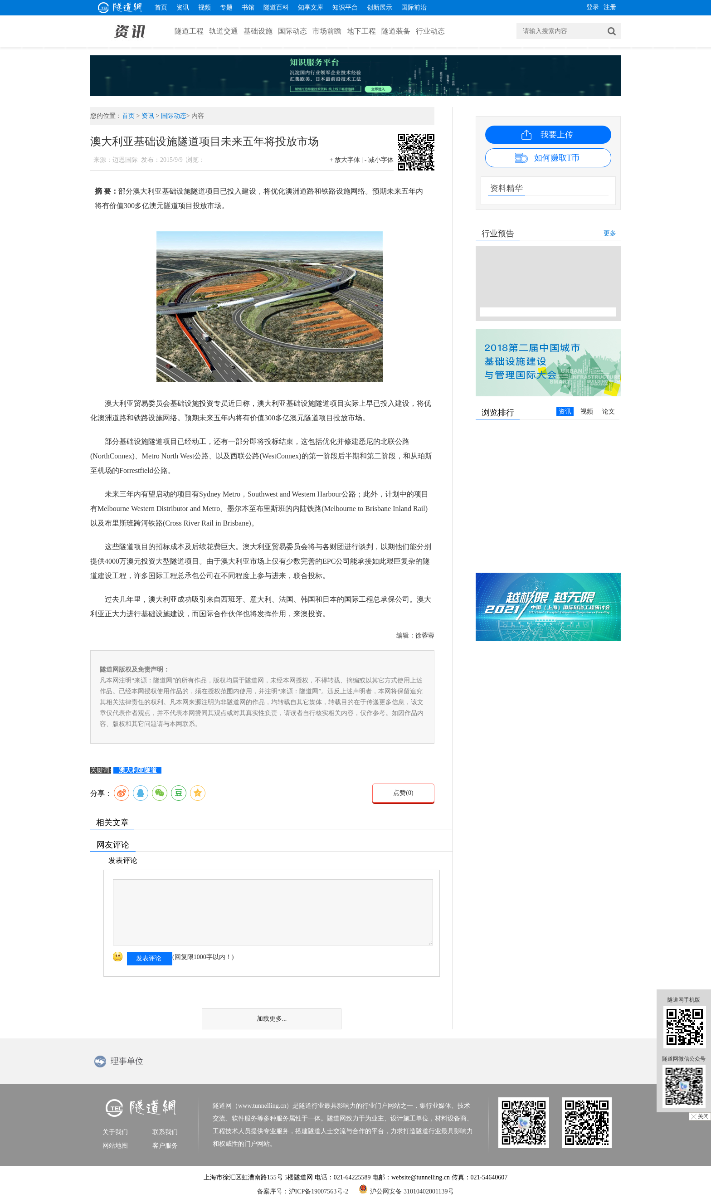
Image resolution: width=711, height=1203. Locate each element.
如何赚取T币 (557, 157)
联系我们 (165, 1132)
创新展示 (379, 7)
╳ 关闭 (700, 1116)
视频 (204, 7)
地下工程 (361, 31)
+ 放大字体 (345, 159)
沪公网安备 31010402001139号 (406, 1188)
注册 (610, 7)
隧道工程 (189, 31)
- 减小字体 (379, 159)
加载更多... (272, 1018)
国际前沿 (414, 7)
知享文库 (310, 7)
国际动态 (292, 31)
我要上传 (557, 134)
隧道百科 (276, 7)
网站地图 (115, 1145)
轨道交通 (223, 31)
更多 (610, 233)
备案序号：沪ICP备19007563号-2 (302, 1191)
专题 (226, 7)
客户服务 (165, 1145)
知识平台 (345, 7)
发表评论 (148, 958)
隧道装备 (395, 31)
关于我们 (115, 1132)
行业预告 (498, 233)
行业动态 (430, 31)
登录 (592, 7)
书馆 (248, 7)
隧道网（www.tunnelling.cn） (252, 1105)
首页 (161, 7)
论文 (608, 411)
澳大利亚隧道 (138, 770)
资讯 (182, 7)
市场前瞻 (326, 31)
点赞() (403, 792)
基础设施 (258, 31)
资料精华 (506, 188)
